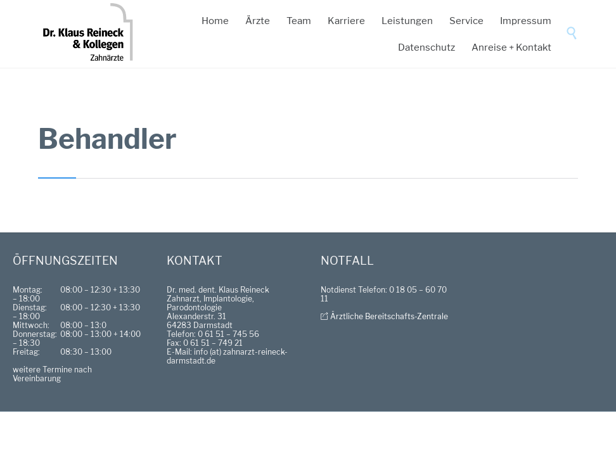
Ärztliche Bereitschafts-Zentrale (389, 316)
